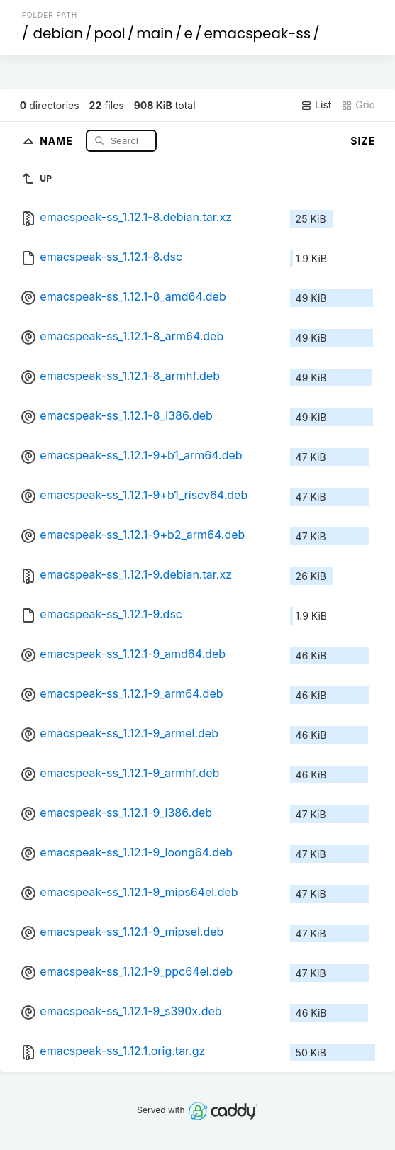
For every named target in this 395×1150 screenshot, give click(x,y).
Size (362, 141)
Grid (358, 105)
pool (110, 33)
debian (58, 33)
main (154, 33)
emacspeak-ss (257, 33)
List (316, 105)
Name (58, 140)
